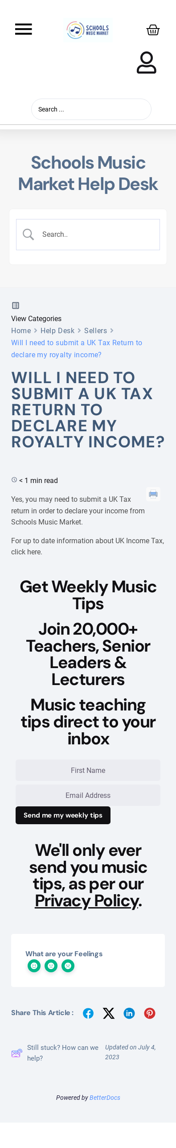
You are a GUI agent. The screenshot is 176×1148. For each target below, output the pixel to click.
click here (26, 552)
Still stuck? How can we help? (54, 1053)
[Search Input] (95, 234)
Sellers (95, 330)
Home (21, 330)
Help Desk (57, 330)
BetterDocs (105, 1097)
